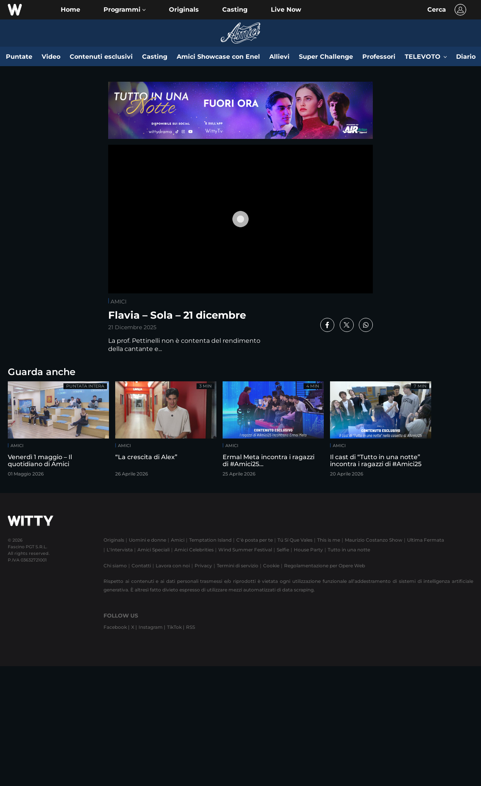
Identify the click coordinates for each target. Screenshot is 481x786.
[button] (125, 9)
